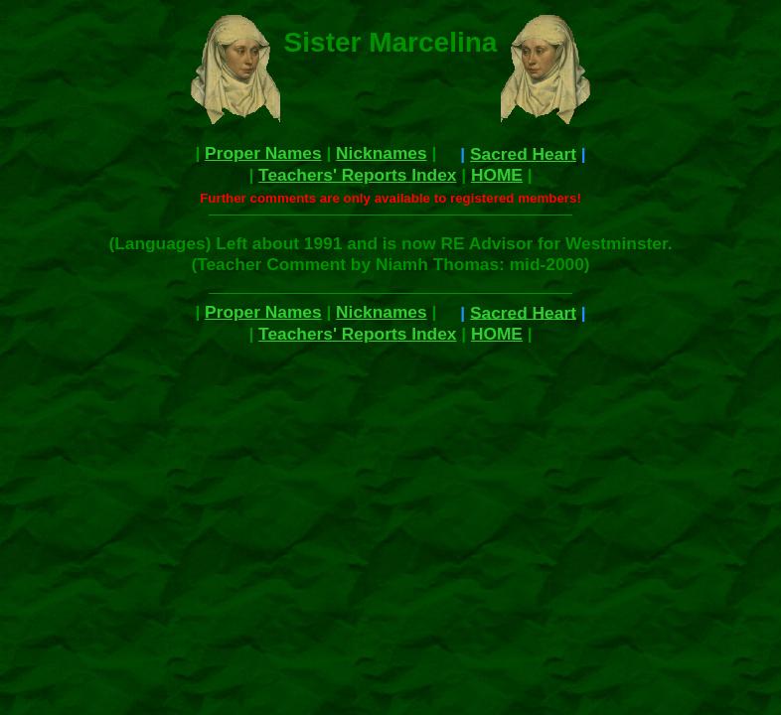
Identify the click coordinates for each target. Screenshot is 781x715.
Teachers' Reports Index (357, 175)
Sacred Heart (523, 154)
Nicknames (381, 153)
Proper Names (263, 153)
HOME (497, 175)
